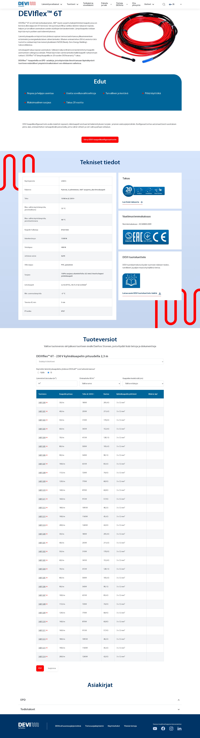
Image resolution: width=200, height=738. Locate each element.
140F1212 (42, 508)
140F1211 (42, 499)
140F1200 (42, 403)
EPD (100, 700)
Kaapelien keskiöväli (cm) (133, 378)
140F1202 (42, 420)
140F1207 (42, 464)
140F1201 (42, 411)
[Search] (164, 4)
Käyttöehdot (114, 726)
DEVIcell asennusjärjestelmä (68, 726)
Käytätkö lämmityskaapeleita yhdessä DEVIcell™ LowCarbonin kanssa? (65, 369)
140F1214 (42, 525)
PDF (40, 668)
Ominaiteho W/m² (87, 378)
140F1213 (42, 517)
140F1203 (42, 429)
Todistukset (100, 709)
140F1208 (42, 473)
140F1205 (42, 446)
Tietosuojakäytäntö (94, 726)
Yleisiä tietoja (130, 726)
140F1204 (42, 438)
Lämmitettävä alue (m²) (46, 378)
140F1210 (42, 490)
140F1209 (42, 481)
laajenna (52, 668)
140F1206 (42, 455)
